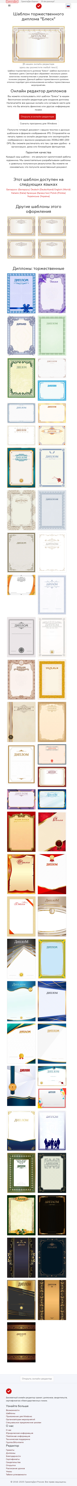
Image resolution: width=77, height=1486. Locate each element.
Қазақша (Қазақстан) (38, 193)
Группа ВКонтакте (15, 1442)
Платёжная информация (18, 1436)
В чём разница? (48, 1)
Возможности (12, 1410)
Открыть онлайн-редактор (37, 1378)
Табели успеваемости (16, 1474)
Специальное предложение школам (23, 1422)
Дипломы (10, 1453)
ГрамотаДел (12, 1)
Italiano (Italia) (18, 193)
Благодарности (13, 1456)
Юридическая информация (19, 1433)
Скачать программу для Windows (38, 123)
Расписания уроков (15, 1468)
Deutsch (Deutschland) (42, 189)
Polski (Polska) (58, 193)
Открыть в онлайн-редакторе (37, 116)
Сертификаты (13, 1459)
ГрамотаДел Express (29, 1)
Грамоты (10, 1450)
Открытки (11, 1465)
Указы (9, 1471)
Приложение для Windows (19, 1416)
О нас (8, 1430)
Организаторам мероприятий (20, 1419)
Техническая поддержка (18, 1439)
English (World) (62, 189)
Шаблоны (10, 1413)
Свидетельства (13, 1462)
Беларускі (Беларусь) (18, 189)
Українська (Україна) (38, 196)
